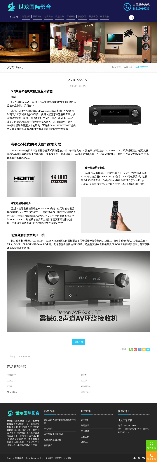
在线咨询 (78, 342)
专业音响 (85, 431)
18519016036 (141, 8)
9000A (10, 381)
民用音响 (85, 425)
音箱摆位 (48, 445)
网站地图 (49, 458)
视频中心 (85, 442)
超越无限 (67, 458)
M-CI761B (85, 392)
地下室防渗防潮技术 (53, 434)
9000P (9, 386)
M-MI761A (86, 386)
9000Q (84, 381)
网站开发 (59, 458)
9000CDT (11, 375)
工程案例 (85, 437)
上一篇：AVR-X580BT (19, 356)
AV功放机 (128, 67)
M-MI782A (12, 392)
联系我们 (123, 411)
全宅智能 (48, 428)
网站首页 (116, 67)
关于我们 (85, 420)
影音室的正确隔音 (52, 440)
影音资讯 (49, 411)
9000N (84, 375)
